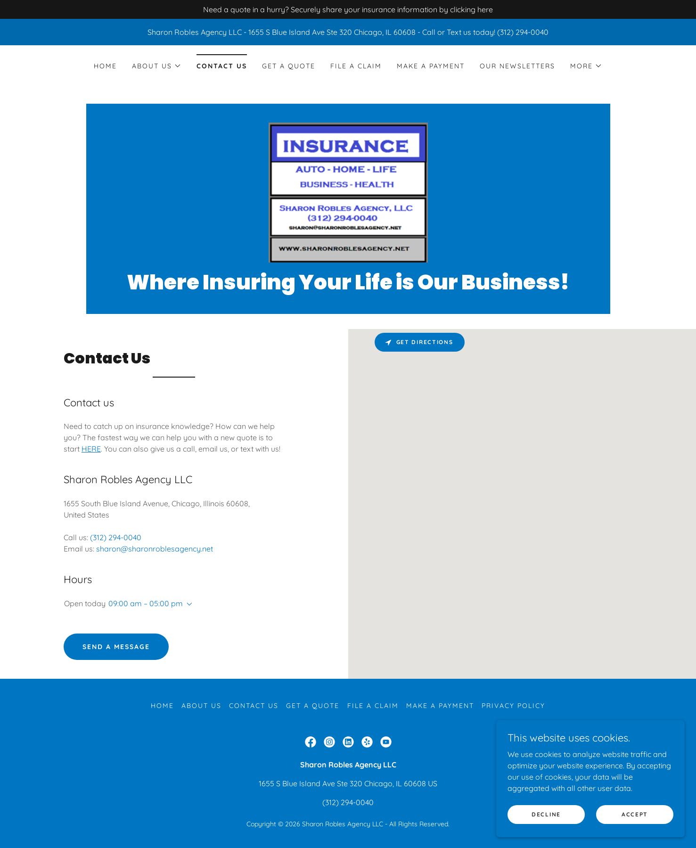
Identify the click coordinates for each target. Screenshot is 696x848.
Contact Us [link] (222, 66)
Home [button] (162, 705)
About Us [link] (201, 705)
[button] (156, 66)
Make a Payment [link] (431, 66)
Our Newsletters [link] (517, 66)
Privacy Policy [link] (513, 705)
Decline (546, 814)
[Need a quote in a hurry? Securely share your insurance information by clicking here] (348, 9)
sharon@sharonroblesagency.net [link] (154, 548)
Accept (635, 814)
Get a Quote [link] (288, 66)
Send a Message (116, 646)
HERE (91, 448)
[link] (347, 192)
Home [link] (105, 66)
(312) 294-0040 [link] (115, 537)
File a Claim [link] (356, 66)
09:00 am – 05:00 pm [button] (145, 603)
